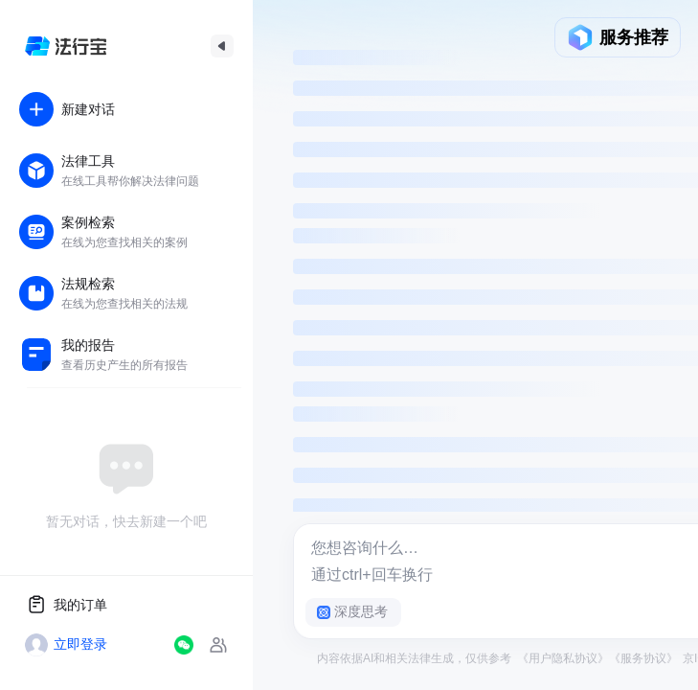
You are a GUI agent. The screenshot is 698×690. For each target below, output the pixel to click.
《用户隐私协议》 (563, 658)
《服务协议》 (643, 658)
